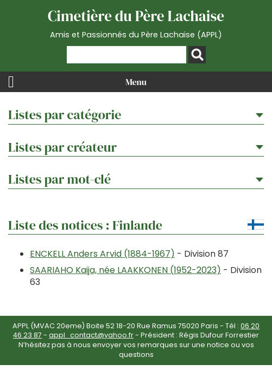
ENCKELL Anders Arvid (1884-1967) (102, 254)
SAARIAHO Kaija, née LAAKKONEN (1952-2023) (125, 270)
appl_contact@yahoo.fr (91, 335)
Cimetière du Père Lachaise (136, 23)
